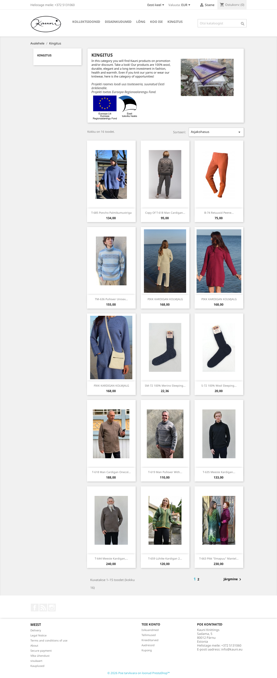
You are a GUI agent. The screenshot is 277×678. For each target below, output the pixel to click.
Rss (43, 607)
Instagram (52, 607)
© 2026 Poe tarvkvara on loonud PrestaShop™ (138, 673)
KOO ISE (156, 22)
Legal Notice (38, 635)
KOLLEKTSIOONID (86, 22)
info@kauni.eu (231, 649)
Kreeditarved (150, 640)
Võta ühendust (40, 656)
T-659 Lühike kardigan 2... (165, 558)
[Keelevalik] (156, 5)
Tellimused (149, 635)
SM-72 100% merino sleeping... (165, 385)
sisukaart (36, 661)
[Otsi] (222, 23)
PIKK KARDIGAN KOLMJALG (165, 299)
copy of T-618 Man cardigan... (165, 212)
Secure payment (41, 650)
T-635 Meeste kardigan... (219, 472)
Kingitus (175, 22)
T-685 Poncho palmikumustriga (111, 212)
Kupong (147, 650)
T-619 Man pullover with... (165, 472)
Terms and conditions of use (48, 640)
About (34, 645)
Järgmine (233, 579)
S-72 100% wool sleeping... (219, 385)
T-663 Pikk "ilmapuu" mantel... (219, 558)
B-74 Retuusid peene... (219, 212)
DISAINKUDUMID (118, 22)
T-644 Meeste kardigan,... (111, 558)
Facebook (35, 607)
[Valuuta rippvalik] (186, 5)
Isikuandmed (150, 630)
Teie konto (151, 624)
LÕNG (140, 22)
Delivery (35, 630)
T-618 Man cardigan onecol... (111, 472)
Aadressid (148, 645)
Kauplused (37, 666)
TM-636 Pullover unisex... (111, 299)
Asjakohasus (216, 132)
